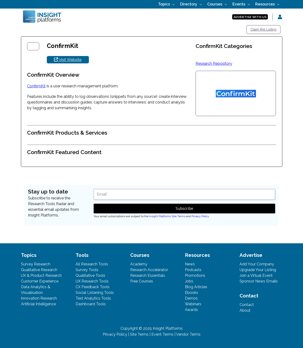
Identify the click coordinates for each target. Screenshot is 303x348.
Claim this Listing (263, 29)
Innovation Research (39, 298)
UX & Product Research (41, 275)
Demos (191, 298)
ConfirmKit (36, 86)
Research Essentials (147, 275)
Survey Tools (87, 270)
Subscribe (184, 208)
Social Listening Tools (95, 292)
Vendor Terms (188, 334)
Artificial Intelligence (38, 304)
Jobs (189, 281)
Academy (138, 264)
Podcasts (193, 270)
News (190, 264)
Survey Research (35, 264)
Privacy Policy (200, 216)
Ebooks (191, 292)
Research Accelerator (149, 270)
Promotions (195, 275)
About (245, 310)
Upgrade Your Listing (258, 270)
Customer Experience (39, 281)
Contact (247, 304)
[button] (250, 17)
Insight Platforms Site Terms (167, 216)
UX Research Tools (92, 281)
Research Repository (214, 63)
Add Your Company (257, 264)
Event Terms (162, 334)
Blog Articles (196, 287)
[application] (185, 4)
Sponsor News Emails (259, 281)
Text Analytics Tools (93, 298)
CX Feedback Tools (93, 287)
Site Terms (139, 334)
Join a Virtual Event (256, 275)
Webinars (193, 304)
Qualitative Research (39, 270)
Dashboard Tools (91, 304)
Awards (191, 309)
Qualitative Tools (90, 275)
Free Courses (141, 281)
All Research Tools (92, 264)
